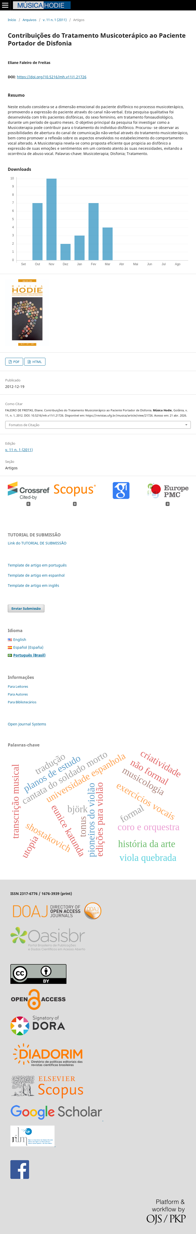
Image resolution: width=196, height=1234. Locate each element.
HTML (37, 361)
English (19, 639)
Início (12, 19)
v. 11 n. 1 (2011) (55, 19)
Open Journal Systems (27, 724)
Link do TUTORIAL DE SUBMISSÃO (37, 543)
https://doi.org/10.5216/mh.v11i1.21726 (51, 76)
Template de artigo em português (37, 565)
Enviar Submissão (26, 608)
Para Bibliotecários (22, 702)
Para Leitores (18, 686)
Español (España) (28, 647)
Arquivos (29, 19)
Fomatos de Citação (24, 425)
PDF (15, 361)
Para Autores (18, 694)
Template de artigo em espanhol (36, 575)
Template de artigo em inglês (33, 585)
